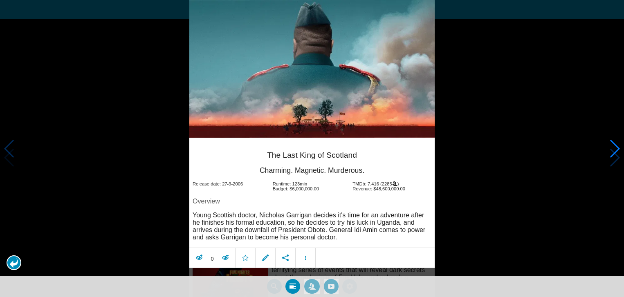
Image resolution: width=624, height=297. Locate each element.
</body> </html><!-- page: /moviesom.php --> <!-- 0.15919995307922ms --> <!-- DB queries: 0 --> (312, 148)
